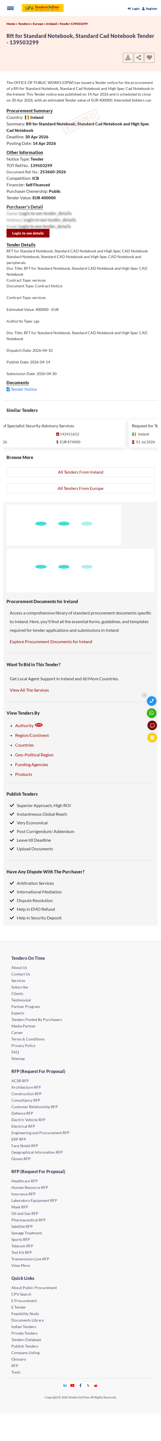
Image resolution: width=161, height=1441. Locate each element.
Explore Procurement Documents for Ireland (51, 641)
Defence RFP (22, 1113)
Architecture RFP (26, 1087)
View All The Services (29, 689)
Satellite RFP (22, 1226)
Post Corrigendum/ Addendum (42, 831)
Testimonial (21, 1000)
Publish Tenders (22, 793)
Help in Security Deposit (36, 917)
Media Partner (23, 1026)
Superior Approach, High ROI (40, 805)
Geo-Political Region (34, 754)
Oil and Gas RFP (24, 1213)
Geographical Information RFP (37, 1152)
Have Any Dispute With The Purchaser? (45, 871)
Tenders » (25, 24)
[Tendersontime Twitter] (88, 1385)
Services (18, 980)
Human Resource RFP (29, 1187)
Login (133, 8)
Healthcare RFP (24, 1181)
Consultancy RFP (25, 1100)
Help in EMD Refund (32, 909)
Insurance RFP (23, 1194)
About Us (19, 967)
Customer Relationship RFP (34, 1106)
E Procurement (24, 1300)
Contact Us (20, 974)
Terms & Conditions (28, 1039)
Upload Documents (31, 848)
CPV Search (21, 1294)
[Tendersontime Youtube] (72, 1385)
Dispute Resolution (31, 900)
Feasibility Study (25, 1313)
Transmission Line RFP (30, 1259)
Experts (17, 1013)
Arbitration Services (32, 883)
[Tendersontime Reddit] (96, 1385)
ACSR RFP (20, 1080)
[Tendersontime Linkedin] (65, 1385)
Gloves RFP (21, 1158)
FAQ (15, 1052)
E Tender (18, 1307)
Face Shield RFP (24, 1145)
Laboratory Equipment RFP (34, 1200)
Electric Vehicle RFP (28, 1119)
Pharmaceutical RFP (28, 1220)
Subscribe (19, 987)
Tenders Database (26, 1339)
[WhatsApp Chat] (152, 713)
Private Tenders (24, 1333)
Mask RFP (19, 1207)
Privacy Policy (23, 1045)
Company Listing (25, 1352)
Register (149, 8)
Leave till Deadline (30, 840)
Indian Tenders (23, 1326)
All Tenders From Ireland (80, 471)
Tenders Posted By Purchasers (36, 1019)
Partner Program (25, 1006)
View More (20, 1265)
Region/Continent (32, 735)
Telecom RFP (22, 1246)
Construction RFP (26, 1093)
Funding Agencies (31, 764)
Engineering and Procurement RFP (40, 1132)
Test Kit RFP (21, 1252)
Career (17, 1032)
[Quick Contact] (152, 701)
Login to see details (28, 233)
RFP (14, 1365)
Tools (15, 1372)
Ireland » (53, 24)
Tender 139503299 (74, 24)
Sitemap (18, 1058)
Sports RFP (20, 1239)
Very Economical (29, 822)
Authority (29, 725)
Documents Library (27, 1320)
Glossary (18, 1359)
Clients (17, 993)
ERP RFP (18, 1139)
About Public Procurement (34, 1287)
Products (23, 774)
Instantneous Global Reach (38, 814)
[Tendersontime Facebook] (80, 1385)
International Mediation (36, 891)
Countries (24, 744)
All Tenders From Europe (80, 488)
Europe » (39, 24)
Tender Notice (24, 389)
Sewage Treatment (26, 1233)
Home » (12, 24)
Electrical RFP (23, 1126)
